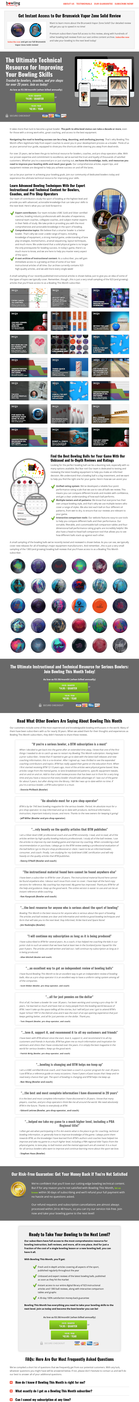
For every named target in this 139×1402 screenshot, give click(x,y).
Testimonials (84, 3)
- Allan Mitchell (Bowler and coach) (38, 937)
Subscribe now (14, 41)
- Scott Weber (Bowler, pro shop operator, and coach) (47, 966)
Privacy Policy (63, 1389)
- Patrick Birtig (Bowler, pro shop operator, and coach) (48, 1033)
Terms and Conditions (93, 1389)
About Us (68, 3)
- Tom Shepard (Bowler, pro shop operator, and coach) (48, 1001)
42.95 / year (52, 97)
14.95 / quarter (20, 97)
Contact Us (40, 1389)
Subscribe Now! (124, 3)
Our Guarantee (103, 3)
